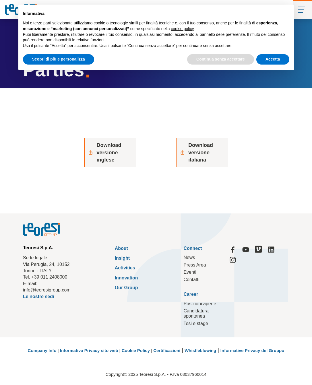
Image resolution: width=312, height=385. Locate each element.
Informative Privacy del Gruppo (252, 350)
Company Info (42, 350)
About (121, 248)
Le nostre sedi (38, 296)
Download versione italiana (196, 152)
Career (190, 294)
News (189, 257)
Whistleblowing (200, 350)
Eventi (189, 272)
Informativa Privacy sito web (89, 350)
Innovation (126, 277)
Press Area (194, 264)
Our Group (126, 287)
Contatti (191, 279)
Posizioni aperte (199, 303)
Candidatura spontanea (195, 314)
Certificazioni (166, 350)
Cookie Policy (136, 350)
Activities (125, 268)
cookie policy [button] (182, 28)
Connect (192, 248)
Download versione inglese (104, 152)
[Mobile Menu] (302, 9)
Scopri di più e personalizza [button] (58, 59)
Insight (122, 258)
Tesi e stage (195, 323)
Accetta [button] (273, 59)
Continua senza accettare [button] (220, 59)
